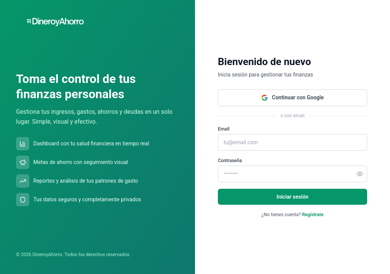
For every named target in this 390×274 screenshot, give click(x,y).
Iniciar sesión (292, 197)
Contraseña (230, 160)
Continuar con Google (292, 97)
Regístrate (313, 214)
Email (223, 129)
